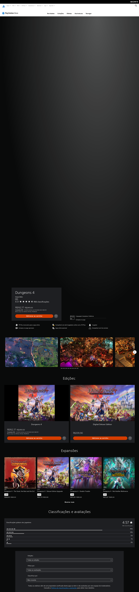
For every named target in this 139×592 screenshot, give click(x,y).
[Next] (134, 350)
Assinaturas (79, 11)
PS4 (18, 5)
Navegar (88, 11)
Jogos (7, 5)
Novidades (50, 11)
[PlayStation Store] (11, 11)
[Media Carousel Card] (31, 350)
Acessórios (31, 5)
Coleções (60, 11)
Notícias (39, 5)
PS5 (13, 5)
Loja (45, 5)
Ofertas (69, 11)
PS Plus (24, 5)
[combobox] (69, 558)
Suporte (51, 5)
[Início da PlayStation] (3, 6)
